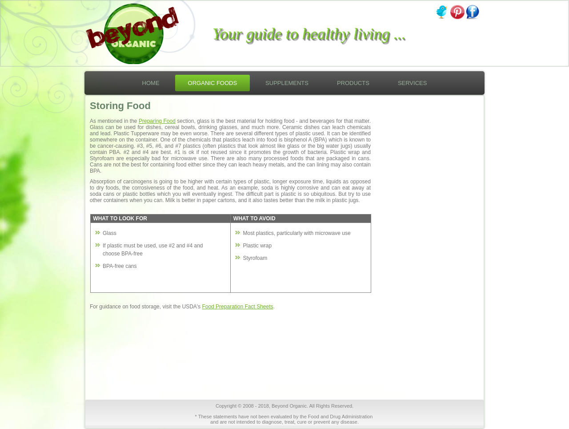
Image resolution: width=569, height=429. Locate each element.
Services (412, 83)
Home (151, 83)
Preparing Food (157, 121)
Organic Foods (212, 83)
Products (353, 83)
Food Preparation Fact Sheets (237, 307)
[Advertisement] (421, 260)
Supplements (287, 83)
